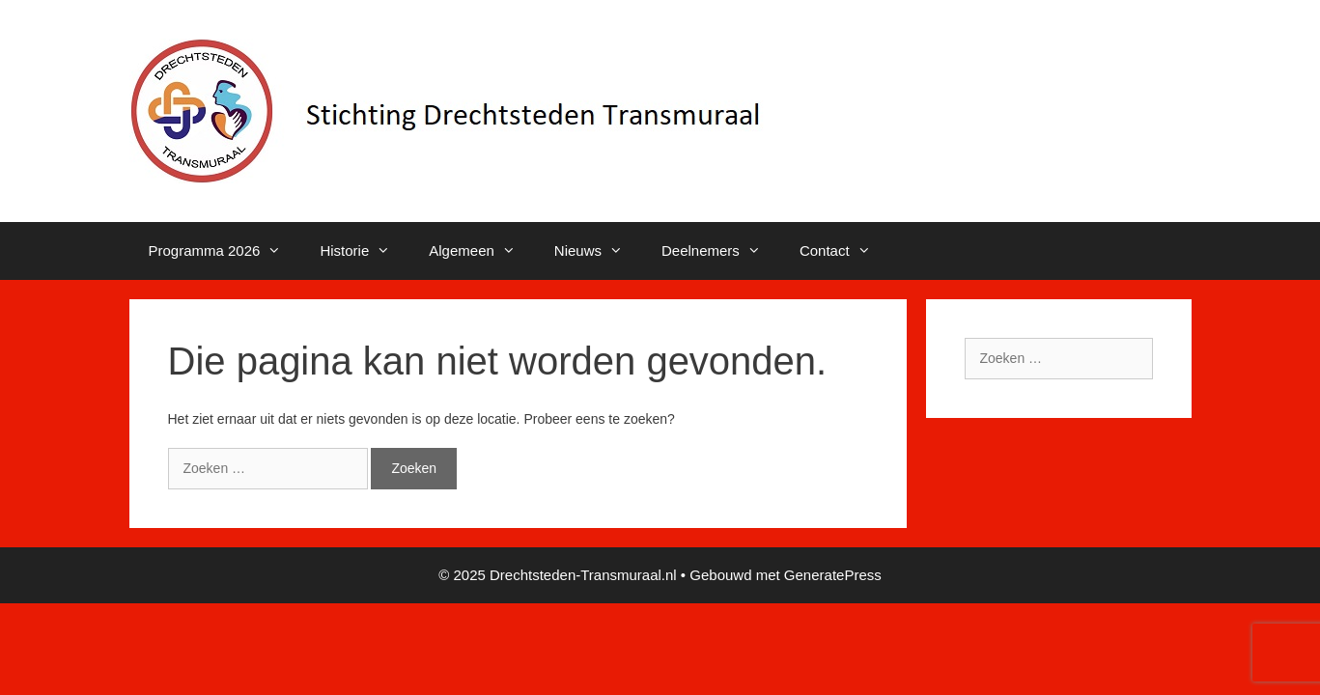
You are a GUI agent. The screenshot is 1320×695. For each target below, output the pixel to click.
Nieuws (598, 251)
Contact (845, 251)
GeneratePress (833, 575)
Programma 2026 (225, 251)
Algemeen (482, 251)
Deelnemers (720, 251)
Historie (364, 251)
